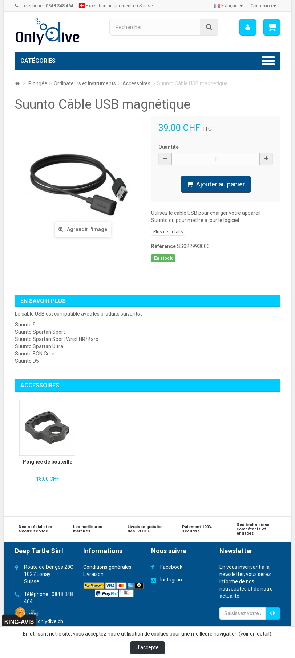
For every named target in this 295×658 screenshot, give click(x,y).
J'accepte (147, 647)
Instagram (172, 580)
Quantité (168, 147)
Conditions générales (107, 567)
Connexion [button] (263, 5)
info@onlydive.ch (43, 621)
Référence (163, 246)
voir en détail (255, 634)
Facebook (171, 567)
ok (272, 613)
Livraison (93, 574)
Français (228, 5)
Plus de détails (168, 231)
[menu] (247, 27)
